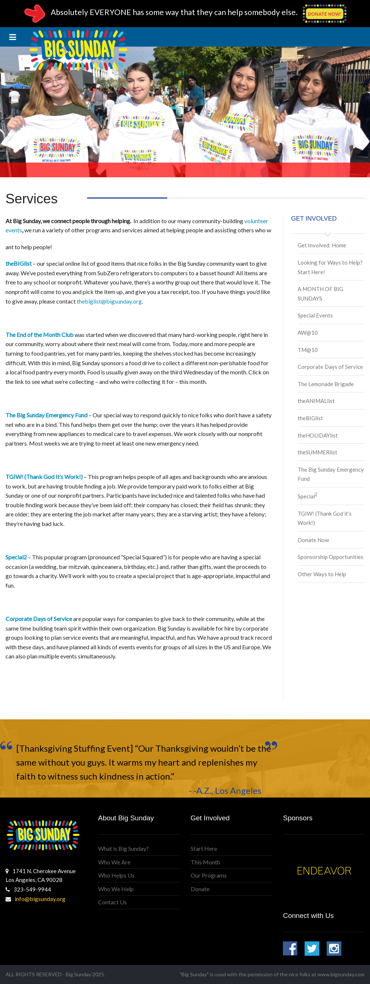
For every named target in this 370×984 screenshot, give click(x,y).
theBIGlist (310, 418)
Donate (200, 888)
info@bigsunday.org (40, 898)
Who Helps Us (116, 875)
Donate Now (313, 540)
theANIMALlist (316, 400)
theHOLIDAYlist (318, 435)
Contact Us (112, 901)
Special (307, 496)
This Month (205, 861)
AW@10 (308, 332)
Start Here (204, 848)
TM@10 (308, 349)
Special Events (315, 315)
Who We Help (116, 888)
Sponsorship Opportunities (330, 556)
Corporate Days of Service (330, 366)
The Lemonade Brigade (326, 384)
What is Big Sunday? (123, 848)
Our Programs (209, 875)
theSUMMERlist (317, 452)
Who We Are (114, 861)
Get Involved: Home (322, 245)
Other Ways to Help (322, 574)
